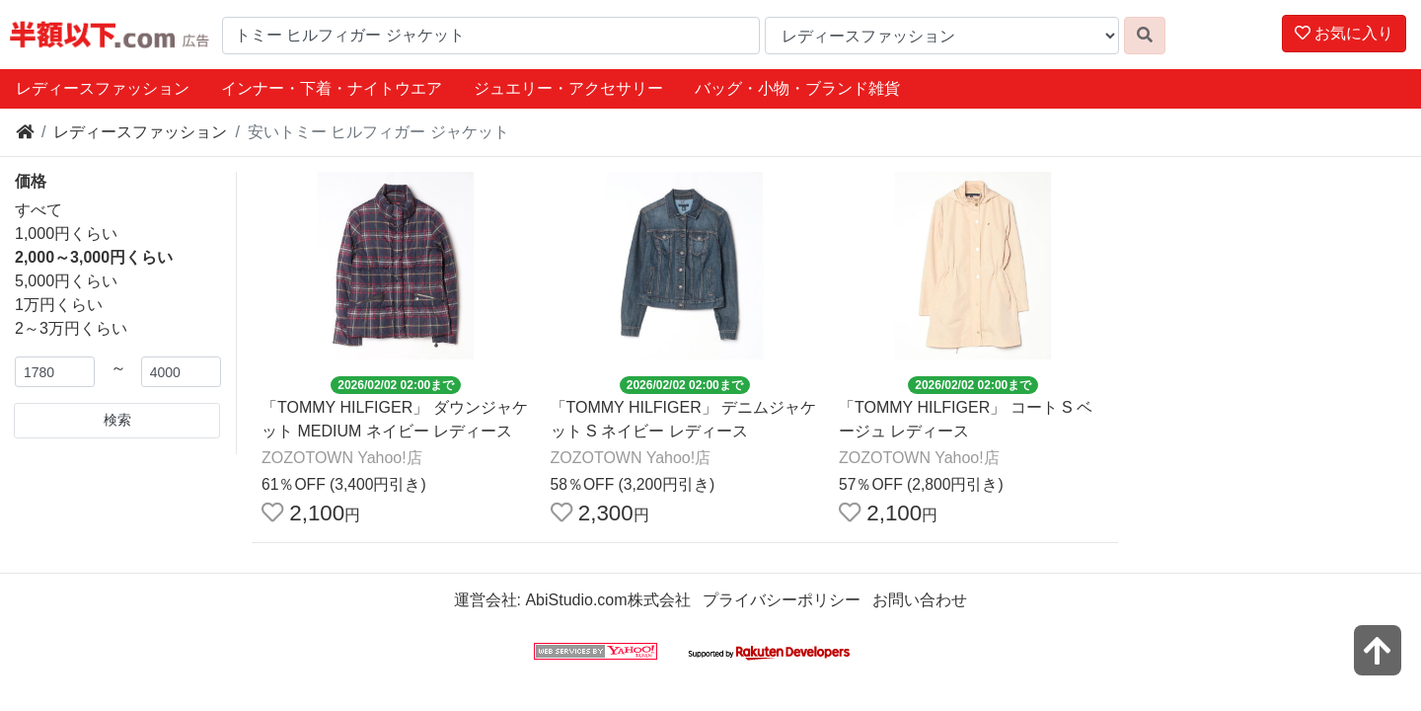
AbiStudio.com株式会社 (607, 600)
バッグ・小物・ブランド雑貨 (797, 88)
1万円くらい (59, 304)
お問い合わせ (919, 600)
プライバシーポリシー (781, 600)
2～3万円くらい (71, 328)
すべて (38, 209)
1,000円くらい (66, 233)
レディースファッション (102, 88)
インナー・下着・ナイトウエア (331, 88)
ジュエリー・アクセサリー (568, 88)
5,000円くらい (66, 281)
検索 (117, 420)
